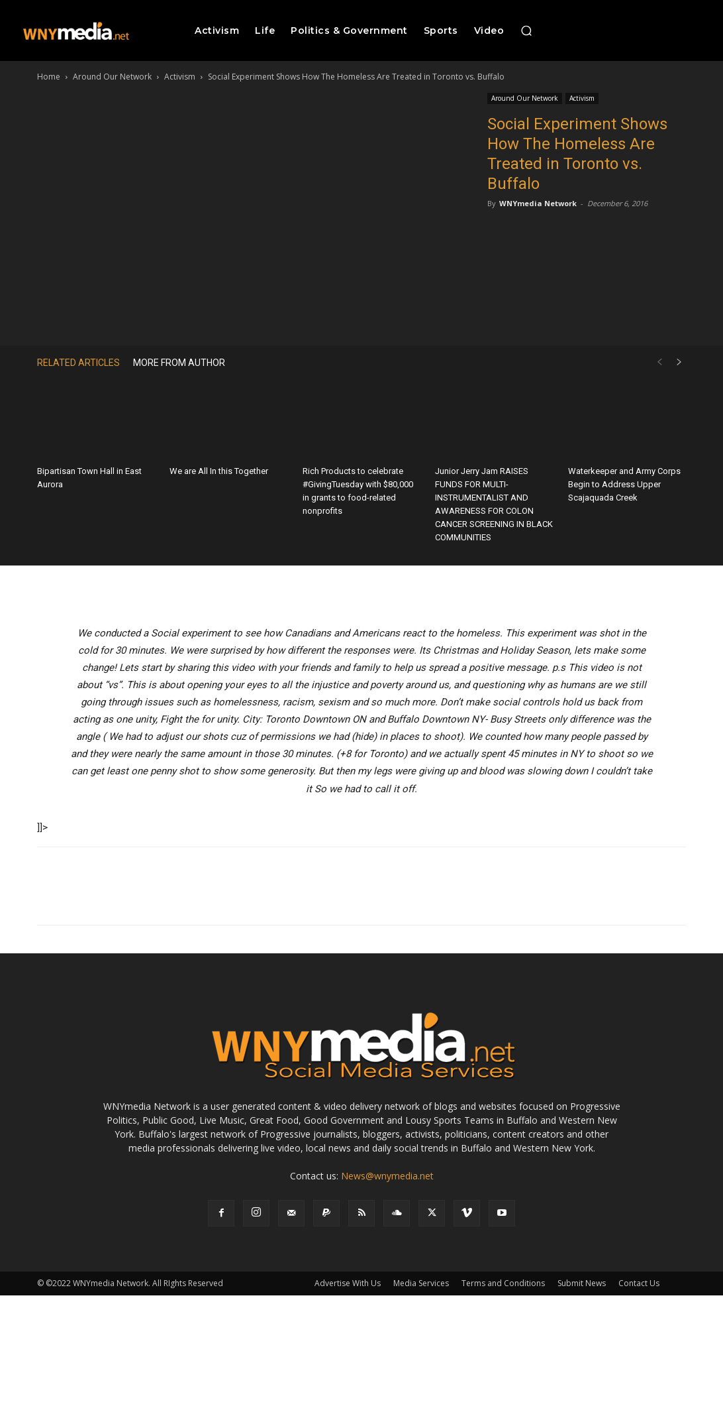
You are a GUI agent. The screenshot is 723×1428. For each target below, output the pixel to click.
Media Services (421, 1283)
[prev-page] (659, 362)
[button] (526, 30)
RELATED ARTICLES (78, 362)
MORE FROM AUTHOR (179, 362)
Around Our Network (112, 76)
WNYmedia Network (538, 203)
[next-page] (679, 362)
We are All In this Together (218, 471)
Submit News (581, 1283)
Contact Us (638, 1283)
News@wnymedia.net (387, 1175)
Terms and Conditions (503, 1283)
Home (48, 76)
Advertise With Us (347, 1283)
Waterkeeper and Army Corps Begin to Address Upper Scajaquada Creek (624, 484)
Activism (179, 76)
